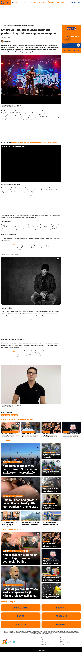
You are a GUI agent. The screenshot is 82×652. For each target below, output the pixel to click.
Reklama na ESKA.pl (44, 642)
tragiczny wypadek (5, 415)
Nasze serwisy (41, 648)
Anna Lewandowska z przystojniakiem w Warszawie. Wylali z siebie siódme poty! (51, 435)
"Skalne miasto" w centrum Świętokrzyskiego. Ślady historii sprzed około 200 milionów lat (51, 490)
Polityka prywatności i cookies (65, 642)
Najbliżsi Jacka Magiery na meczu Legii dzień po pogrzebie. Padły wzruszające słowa (10, 435)
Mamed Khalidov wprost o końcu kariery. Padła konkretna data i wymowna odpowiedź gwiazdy (71, 435)
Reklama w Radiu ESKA (45, 644)
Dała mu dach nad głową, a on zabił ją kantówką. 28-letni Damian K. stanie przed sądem (21, 501)
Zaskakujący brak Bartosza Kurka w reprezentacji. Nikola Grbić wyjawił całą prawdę (30, 435)
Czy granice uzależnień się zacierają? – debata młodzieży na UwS (10, 524)
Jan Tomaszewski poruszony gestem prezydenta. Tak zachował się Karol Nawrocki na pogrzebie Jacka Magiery (51, 579)
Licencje (61, 641)
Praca (42, 641)
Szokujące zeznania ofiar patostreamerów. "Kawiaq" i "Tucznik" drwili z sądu (51, 507)
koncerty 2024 (14, 415)
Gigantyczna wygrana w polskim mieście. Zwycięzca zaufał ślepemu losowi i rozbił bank (51, 524)
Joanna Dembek (7, 41)
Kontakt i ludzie (43, 639)
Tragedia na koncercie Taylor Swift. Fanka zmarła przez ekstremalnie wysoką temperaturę (34, 142)
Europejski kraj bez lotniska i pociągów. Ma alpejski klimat (30, 523)
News (5, 25)
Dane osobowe (62, 644)
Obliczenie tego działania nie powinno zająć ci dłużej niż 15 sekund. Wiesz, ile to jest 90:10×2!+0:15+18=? (51, 596)
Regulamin (62, 639)
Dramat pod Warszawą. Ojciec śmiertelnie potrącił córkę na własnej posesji (51, 455)
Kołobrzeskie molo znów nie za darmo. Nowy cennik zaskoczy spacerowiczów (21, 467)
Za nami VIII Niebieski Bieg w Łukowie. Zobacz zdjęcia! (51, 472)
